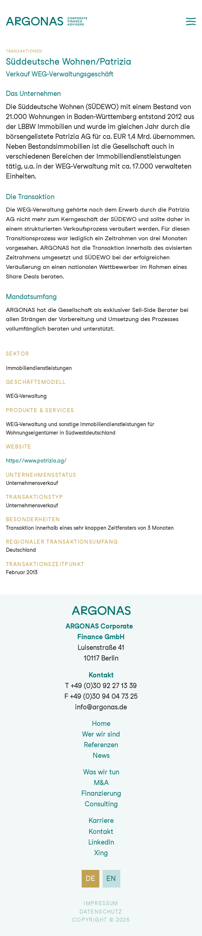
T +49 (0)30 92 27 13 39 (101, 686)
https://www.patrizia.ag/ (36, 461)
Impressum (101, 903)
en (111, 878)
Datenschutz (100, 912)
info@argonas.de (101, 707)
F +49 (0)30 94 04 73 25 (101, 696)
